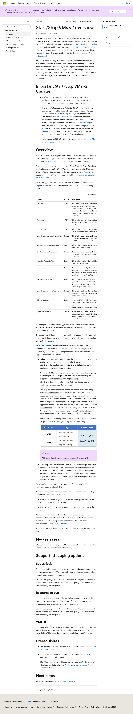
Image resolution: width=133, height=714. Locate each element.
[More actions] (95, 21)
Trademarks (95, 707)
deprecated (42, 56)
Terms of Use (83, 707)
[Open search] (122, 3)
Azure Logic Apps (43, 345)
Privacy (49, 707)
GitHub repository (63, 116)
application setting (82, 122)
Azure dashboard (60, 523)
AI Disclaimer (7, 707)
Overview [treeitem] (9, 34)
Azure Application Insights (86, 44)
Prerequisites (108, 40)
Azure (43, 21)
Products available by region (76, 665)
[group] (66, 259)
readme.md (46, 131)
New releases (108, 34)
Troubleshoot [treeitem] (11, 51)
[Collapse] (28, 21)
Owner (88, 654)
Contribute (41, 707)
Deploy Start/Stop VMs (66, 681)
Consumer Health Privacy (65, 707)
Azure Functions (49, 161)
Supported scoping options (113, 37)
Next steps (107, 43)
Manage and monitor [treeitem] (13, 41)
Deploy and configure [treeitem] (13, 37)
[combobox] (17, 26)
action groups (73, 47)
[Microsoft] (4, 3)
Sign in (127, 3)
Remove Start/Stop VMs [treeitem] (15, 44)
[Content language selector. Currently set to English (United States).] (13, 701)
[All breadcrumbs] (38, 21)
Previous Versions (21, 707)
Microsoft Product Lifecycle (66, 10)
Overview (107, 31)
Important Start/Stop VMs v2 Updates (114, 27)
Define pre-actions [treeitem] (12, 47)
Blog (31, 707)
